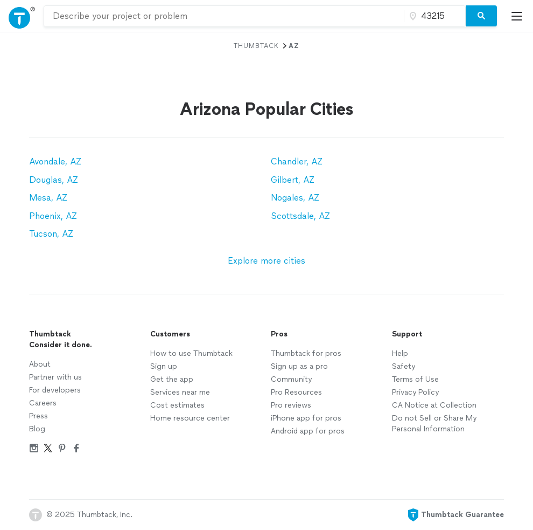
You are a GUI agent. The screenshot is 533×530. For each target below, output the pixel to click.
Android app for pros (308, 431)
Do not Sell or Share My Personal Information (434, 423)
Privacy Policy (415, 392)
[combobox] (224, 16)
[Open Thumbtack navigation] (22, 16)
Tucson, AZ (51, 234)
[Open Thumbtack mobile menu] (519, 16)
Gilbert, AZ (292, 180)
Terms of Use (415, 379)
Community (291, 379)
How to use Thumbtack (191, 353)
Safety (403, 366)
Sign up (163, 366)
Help (400, 353)
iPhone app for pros (306, 418)
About (40, 364)
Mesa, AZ (48, 197)
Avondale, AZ (55, 161)
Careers (43, 403)
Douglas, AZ (53, 180)
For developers (55, 390)
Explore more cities (266, 261)
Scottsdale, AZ (300, 216)
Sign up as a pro (299, 366)
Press (38, 416)
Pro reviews (291, 405)
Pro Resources (296, 392)
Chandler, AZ (296, 161)
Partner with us (55, 377)
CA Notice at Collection (434, 405)
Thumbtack (256, 46)
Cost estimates (177, 405)
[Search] (481, 16)
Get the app (171, 379)
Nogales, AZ (295, 197)
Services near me (180, 392)
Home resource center (190, 418)
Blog (37, 428)
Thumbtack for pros (306, 353)
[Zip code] (433, 16)
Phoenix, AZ (53, 216)
